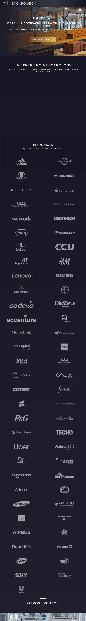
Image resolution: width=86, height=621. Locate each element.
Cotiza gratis (43, 39)
